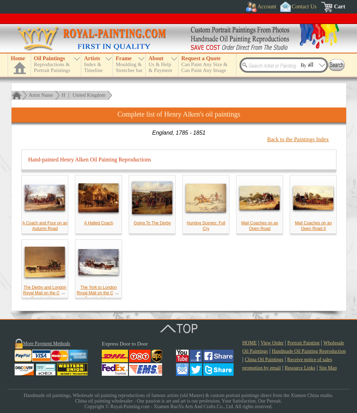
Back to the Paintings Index (298, 139)
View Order (271, 343)
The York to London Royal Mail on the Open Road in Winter (98, 293)
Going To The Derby (152, 223)
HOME (249, 343)
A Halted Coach (98, 223)
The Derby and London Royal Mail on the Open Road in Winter (45, 293)
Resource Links (300, 368)
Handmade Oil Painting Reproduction (309, 351)
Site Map (328, 368)
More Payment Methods (46, 343)
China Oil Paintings (264, 359)
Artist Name (41, 95)
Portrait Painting (303, 343)
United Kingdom (89, 95)
